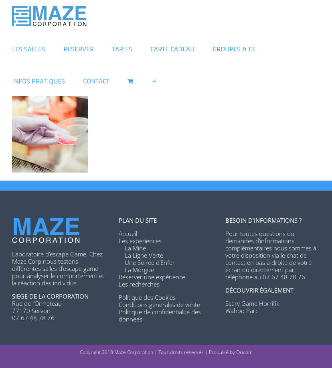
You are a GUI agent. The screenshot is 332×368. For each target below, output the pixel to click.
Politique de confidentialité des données (160, 315)
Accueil (128, 234)
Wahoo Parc (241, 311)
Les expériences (140, 241)
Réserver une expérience (152, 277)
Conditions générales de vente (159, 305)
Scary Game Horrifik (252, 303)
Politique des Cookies (147, 297)
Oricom (244, 352)
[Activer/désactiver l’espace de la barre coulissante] (154, 80)
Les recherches (139, 284)
